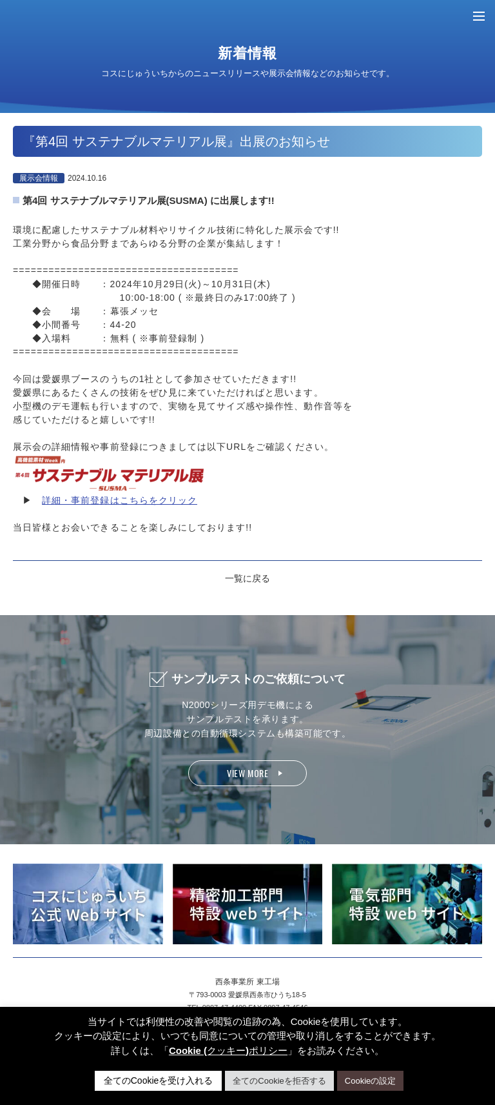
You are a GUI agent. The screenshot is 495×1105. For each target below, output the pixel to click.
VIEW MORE (247, 773)
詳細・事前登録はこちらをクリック (119, 500)
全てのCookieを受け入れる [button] (158, 1080)
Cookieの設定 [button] (370, 1081)
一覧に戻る (247, 578)
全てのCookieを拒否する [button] (279, 1081)
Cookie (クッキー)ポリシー (228, 1050)
